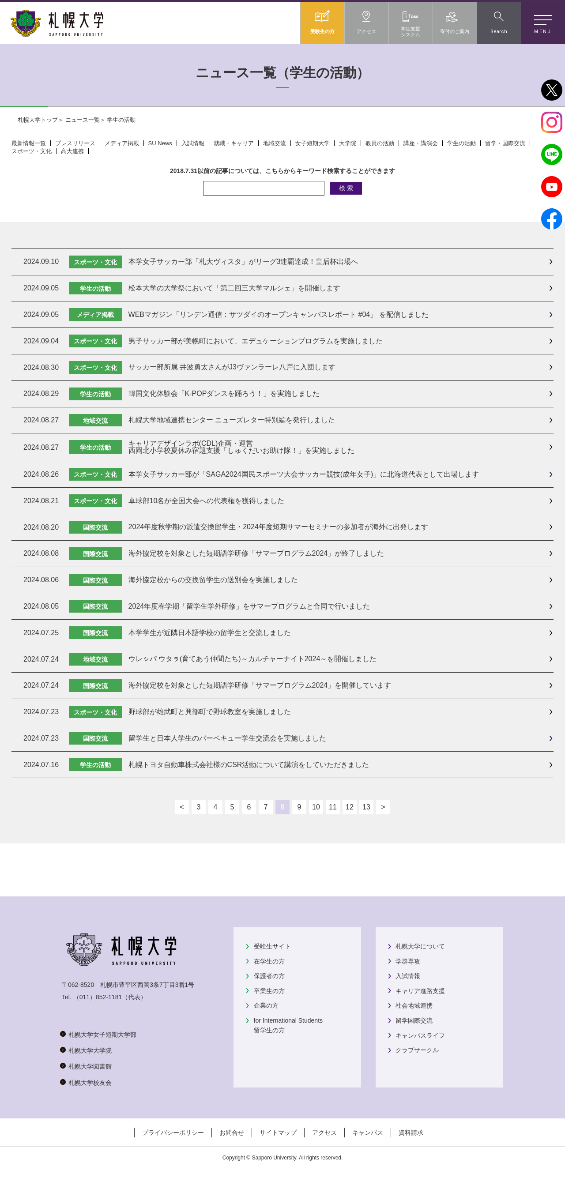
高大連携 (72, 151)
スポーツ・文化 (31, 151)
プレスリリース (75, 143)
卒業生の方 (269, 990)
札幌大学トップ (38, 120)
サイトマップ (278, 1132)
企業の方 (266, 1005)
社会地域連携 (414, 1005)
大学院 (347, 143)
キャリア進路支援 (420, 990)
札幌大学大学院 (90, 1050)
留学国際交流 (414, 1020)
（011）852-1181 (97, 997)
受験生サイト (272, 946)
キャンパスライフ (420, 1035)
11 (333, 807)
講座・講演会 (420, 143)
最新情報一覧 (28, 143)
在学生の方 (269, 961)
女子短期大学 (312, 143)
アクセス (324, 1132)
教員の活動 (379, 143)
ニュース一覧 (82, 120)
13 (366, 807)
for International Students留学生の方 (288, 1025)
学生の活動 (461, 143)
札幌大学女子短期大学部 (102, 1034)
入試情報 (192, 143)
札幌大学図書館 (90, 1066)
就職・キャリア (234, 143)
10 (316, 807)
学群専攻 (408, 961)
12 (350, 807)
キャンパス (367, 1132)
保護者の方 (269, 975)
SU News (160, 143)
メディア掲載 (122, 143)
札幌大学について (420, 946)
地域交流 (274, 143)
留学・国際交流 (505, 143)
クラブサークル (417, 1050)
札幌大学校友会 (90, 1082)
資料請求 (411, 1132)
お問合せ (231, 1132)
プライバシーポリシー (173, 1132)
